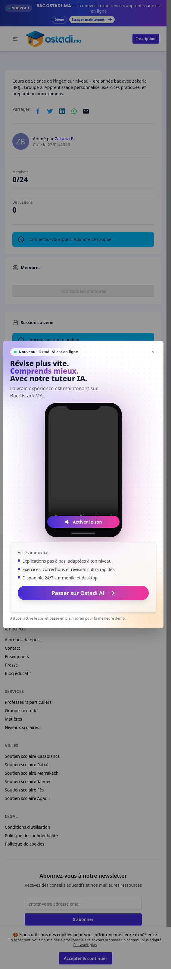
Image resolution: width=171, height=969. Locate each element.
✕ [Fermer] (152, 351)
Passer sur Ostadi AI (83, 593)
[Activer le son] (83, 522)
